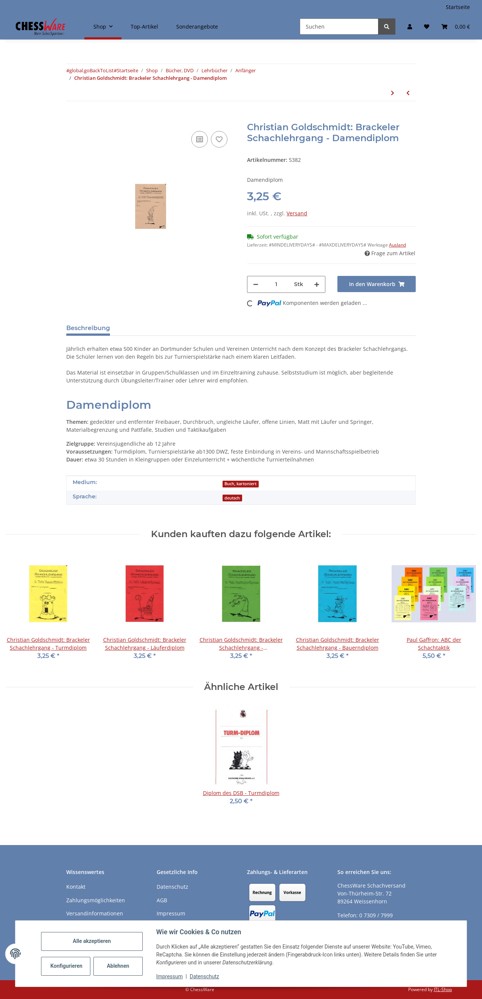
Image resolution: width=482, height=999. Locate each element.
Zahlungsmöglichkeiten (95, 900)
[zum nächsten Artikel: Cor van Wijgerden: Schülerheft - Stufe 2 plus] (392, 93)
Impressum (169, 976)
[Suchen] (339, 26)
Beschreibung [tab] (88, 328)
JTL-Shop (443, 989)
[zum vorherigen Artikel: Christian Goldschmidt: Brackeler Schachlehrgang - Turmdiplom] (408, 93)
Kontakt (75, 886)
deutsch (232, 498)
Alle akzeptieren (92, 941)
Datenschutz (204, 976)
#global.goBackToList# (91, 70)
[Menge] (276, 284)
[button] (409, 27)
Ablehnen (118, 966)
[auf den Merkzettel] (219, 139)
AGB (162, 900)
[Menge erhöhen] (316, 284)
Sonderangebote (197, 26)
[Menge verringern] (255, 284)
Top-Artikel (144, 26)
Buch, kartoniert (240, 483)
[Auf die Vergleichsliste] (199, 139)
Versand (297, 213)
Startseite (458, 7)
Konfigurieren (66, 966)
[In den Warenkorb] (72, 118)
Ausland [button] (397, 245)
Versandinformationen (94, 913)
